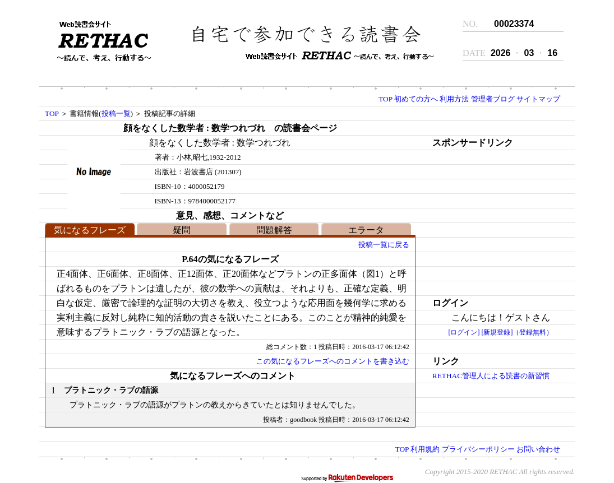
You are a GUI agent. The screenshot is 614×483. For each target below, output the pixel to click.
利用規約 (425, 449)
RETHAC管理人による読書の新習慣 (491, 375)
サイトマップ (538, 99)
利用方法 (454, 99)
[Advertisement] (491, 220)
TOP (385, 99)
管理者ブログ (493, 99)
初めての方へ (416, 99)
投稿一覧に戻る (383, 244)
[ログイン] (463, 332)
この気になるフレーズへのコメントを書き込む (332, 361)
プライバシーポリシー (478, 449)
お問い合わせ (538, 449)
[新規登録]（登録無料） (517, 332)
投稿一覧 (116, 113)
